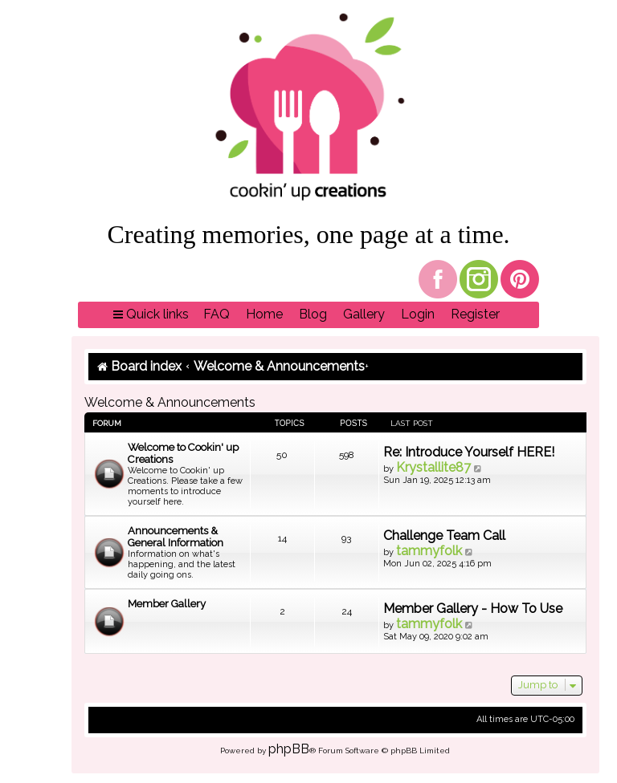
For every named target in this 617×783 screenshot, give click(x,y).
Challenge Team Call (444, 535)
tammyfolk (429, 550)
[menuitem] (216, 315)
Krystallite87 (433, 467)
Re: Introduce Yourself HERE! (468, 452)
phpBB (288, 749)
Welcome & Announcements (169, 402)
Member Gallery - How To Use (472, 608)
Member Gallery (167, 604)
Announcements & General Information (175, 537)
